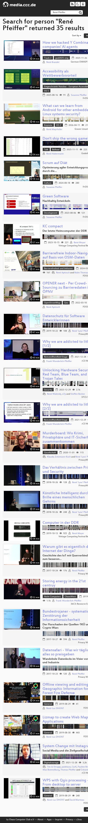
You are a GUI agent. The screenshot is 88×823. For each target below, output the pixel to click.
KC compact (53, 226)
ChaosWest (70, 596)
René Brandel (52, 62)
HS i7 (58, 125)
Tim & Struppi (54, 767)
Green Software (56, 196)
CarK (74, 767)
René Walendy (54, 394)
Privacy (69, 819)
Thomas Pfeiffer (68, 770)
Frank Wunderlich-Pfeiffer (59, 361)
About (40, 819)
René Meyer (80, 242)
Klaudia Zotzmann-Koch (59, 457)
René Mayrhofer (54, 129)
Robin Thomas (81, 273)
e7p (64, 394)
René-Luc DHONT (55, 708)
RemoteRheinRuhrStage (55, 357)
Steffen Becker (78, 394)
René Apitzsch (63, 273)
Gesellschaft (50, 453)
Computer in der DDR (61, 523)
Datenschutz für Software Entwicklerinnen (64, 318)
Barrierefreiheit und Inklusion (58, 268)
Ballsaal (55, 149)
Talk (46, 149)
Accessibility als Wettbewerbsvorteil (59, 73)
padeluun (66, 767)
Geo (66, 303)
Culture (47, 183)
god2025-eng (61, 58)
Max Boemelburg (51, 770)
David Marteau (76, 800)
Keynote (48, 125)
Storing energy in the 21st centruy (64, 583)
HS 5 (46, 91)
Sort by (76, 35)
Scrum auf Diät (55, 163)
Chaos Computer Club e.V (21, 819)
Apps (49, 819)
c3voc (79, 819)
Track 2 (47, 58)
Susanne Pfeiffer (79, 95)
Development (50, 213)
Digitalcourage (51, 763)
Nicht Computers (52, 596)
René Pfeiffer (78, 571)
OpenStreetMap (52, 303)
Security (48, 390)
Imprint (58, 819)
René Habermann (55, 154)
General (48, 704)
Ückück (84, 770)
